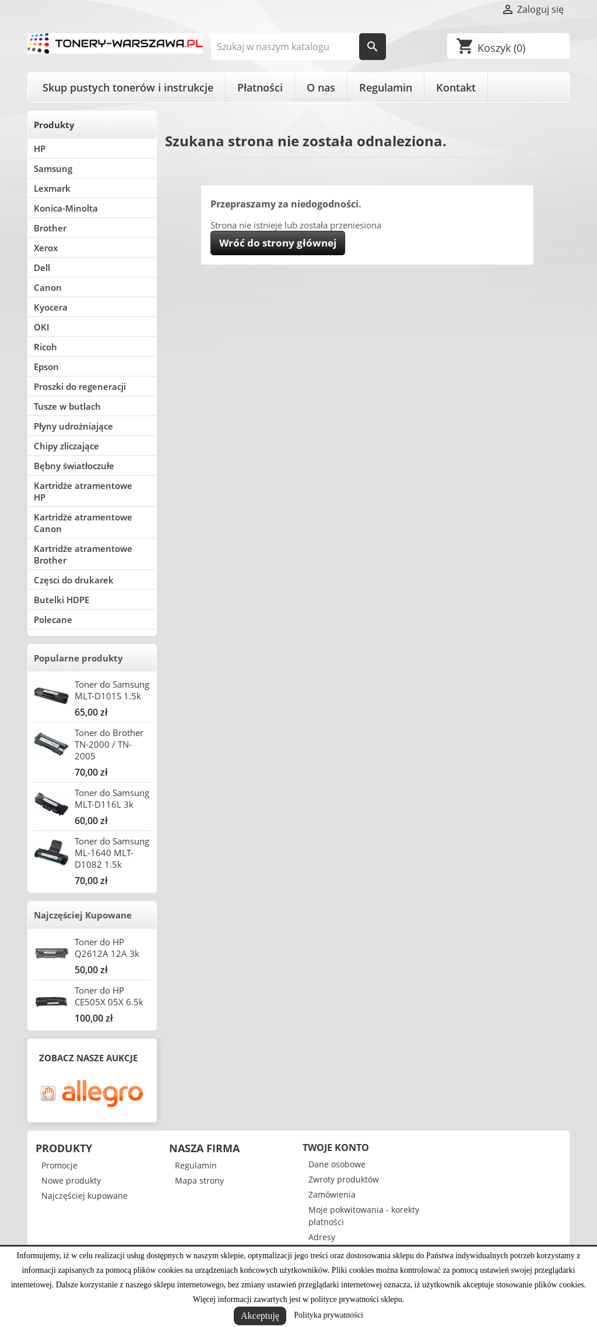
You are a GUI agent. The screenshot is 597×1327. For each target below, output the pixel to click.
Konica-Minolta (66, 208)
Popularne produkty (78, 658)
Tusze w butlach (67, 406)
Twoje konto (336, 1147)
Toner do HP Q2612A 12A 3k (107, 947)
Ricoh (45, 347)
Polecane (53, 619)
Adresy (321, 1236)
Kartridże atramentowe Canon (83, 522)
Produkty (54, 125)
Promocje (59, 1165)
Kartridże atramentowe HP (83, 491)
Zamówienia (332, 1194)
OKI (42, 327)
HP (39, 148)
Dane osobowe (337, 1164)
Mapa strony (199, 1180)
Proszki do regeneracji (80, 386)
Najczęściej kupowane (84, 1195)
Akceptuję (260, 1316)
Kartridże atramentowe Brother (83, 554)
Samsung (53, 168)
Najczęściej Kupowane (83, 915)
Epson (46, 366)
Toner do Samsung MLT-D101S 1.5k (112, 690)
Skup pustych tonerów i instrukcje (128, 87)
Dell (42, 267)
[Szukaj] (299, 46)
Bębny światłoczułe (74, 465)
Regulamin (385, 87)
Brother (50, 228)
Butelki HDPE (61, 600)
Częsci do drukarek (74, 580)
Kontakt (456, 87)
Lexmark (52, 188)
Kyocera (51, 307)
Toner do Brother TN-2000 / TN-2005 (109, 744)
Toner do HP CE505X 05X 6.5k (109, 996)
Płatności (260, 87)
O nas (321, 87)
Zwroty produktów (343, 1179)
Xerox (46, 248)
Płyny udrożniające (73, 426)
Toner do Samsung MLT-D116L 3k (112, 798)
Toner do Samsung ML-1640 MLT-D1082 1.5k (112, 852)
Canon (48, 287)
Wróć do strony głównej (277, 242)
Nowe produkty (71, 1180)
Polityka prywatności (328, 1315)
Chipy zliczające (66, 446)
